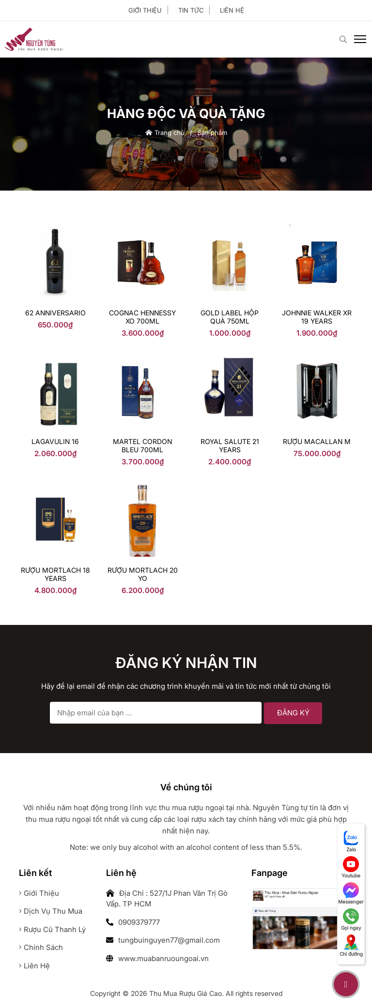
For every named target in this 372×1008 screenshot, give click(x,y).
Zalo (351, 841)
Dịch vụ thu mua (50, 911)
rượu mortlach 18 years (55, 574)
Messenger (351, 893)
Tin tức (190, 10)
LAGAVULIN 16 (55, 441)
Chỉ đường (351, 945)
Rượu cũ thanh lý (52, 929)
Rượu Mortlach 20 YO (143, 574)
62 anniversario (55, 313)
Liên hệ (232, 10)
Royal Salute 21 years (230, 445)
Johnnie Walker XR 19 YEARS (317, 317)
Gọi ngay (351, 919)
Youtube (350, 867)
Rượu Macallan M (317, 441)
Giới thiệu (145, 10)
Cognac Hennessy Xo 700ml (142, 317)
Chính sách (41, 947)
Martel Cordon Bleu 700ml (142, 445)
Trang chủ (165, 132)
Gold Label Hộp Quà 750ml (230, 317)
